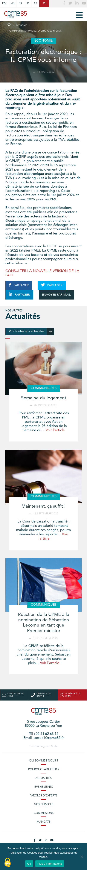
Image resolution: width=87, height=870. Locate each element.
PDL (4, 3)
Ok (29, 863)
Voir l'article (55, 430)
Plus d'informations (49, 863)
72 (35, 3)
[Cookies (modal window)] (7, 863)
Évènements (43, 787)
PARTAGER (19, 285)
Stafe (54, 746)
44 (12, 3)
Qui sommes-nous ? (43, 760)
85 (44, 3)
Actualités (43, 778)
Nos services (43, 804)
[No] (81, 856)
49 (20, 3)
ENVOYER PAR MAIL (56, 294)
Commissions (43, 813)
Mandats (43, 822)
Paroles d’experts (43, 795)
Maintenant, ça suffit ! (43, 506)
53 (27, 3)
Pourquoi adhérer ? (43, 769)
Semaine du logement (43, 398)
